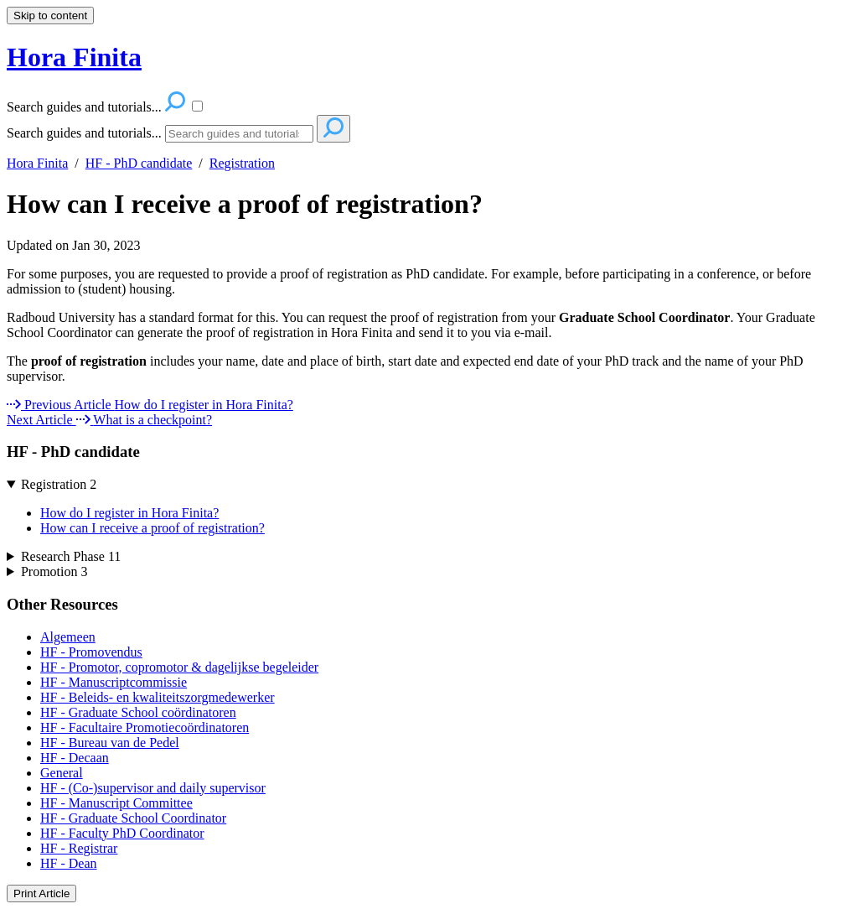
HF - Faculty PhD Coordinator (122, 833)
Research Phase (71, 556)
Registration (242, 163)
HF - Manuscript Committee (116, 803)
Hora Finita (37, 163)
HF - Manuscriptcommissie (113, 682)
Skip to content (50, 15)
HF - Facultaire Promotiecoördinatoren (144, 727)
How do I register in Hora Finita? (129, 513)
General (61, 773)
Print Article (41, 893)
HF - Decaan (74, 758)
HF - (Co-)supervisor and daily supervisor (153, 788)
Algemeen (68, 637)
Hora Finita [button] (74, 57)
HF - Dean (68, 863)
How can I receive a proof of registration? (245, 204)
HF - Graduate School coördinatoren (138, 712)
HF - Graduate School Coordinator (133, 818)
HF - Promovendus (91, 652)
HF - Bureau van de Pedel (109, 742)
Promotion (54, 571)
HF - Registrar (78, 848)
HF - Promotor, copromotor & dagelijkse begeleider (179, 667)
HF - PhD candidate (139, 163)
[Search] (239, 134)
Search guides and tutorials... (84, 133)
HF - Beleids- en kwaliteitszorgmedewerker (157, 697)
